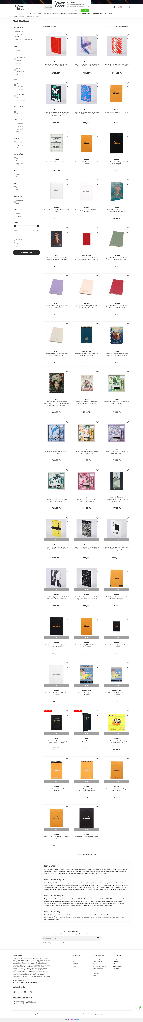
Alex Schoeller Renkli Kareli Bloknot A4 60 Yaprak (116, 693)
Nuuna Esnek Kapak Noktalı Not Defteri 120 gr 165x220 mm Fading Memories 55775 (117, 549)
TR (120, 7)
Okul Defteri (19, 34)
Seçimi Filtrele (26, 252)
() (128, 7)
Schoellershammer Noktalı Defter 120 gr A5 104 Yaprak (116, 500)
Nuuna (17, 55)
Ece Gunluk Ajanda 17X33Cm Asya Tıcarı (86, 741)
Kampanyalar (116, 961)
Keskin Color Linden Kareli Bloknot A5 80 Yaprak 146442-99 (86, 354)
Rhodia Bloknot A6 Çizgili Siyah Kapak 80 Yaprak (116, 646)
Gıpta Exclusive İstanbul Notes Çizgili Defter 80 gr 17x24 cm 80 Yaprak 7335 (116, 354)
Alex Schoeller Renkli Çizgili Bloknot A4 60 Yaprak (86, 693)
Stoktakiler (18, 240)
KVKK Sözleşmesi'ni (49, 943)
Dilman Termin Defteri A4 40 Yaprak (56, 162)
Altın (16, 203)
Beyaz (17, 84)
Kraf (16, 74)
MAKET (55, 13)
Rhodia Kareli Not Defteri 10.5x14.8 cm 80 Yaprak (56, 693)
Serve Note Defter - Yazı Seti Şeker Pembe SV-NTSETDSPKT (86, 500)
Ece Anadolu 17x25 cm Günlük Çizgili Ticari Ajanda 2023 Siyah (56, 741)
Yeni (16, 247)
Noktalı (17, 216)
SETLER (63, 13)
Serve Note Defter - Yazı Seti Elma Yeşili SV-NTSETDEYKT (116, 402)
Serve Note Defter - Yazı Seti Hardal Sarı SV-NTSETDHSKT (87, 452)
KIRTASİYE (47, 13)
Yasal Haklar (96, 973)
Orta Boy (18, 142)
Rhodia (116, 110)
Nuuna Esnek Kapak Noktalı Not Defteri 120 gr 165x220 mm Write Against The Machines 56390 (56, 114)
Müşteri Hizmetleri (118, 966)
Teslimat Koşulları (97, 959)
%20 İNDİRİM (108, 13)
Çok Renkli (18, 200)
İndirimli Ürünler (117, 963)
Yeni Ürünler (116, 968)
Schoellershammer (116, 497)
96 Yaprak (18, 132)
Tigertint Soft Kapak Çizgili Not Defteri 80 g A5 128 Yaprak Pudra (86, 306)
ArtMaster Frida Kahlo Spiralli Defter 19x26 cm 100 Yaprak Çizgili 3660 (56, 258)
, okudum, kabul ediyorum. (55, 943)
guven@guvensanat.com (103, 1014)
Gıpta (17, 69)
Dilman (17, 63)
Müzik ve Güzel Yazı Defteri (23, 39)
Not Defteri (19, 37)
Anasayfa (15, 16)
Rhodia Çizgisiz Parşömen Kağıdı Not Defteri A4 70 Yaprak (116, 598)
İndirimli (17, 243)
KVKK (94, 975)
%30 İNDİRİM (97, 13)
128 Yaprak (18, 129)
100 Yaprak (18, 124)
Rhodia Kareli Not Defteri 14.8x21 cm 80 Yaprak (56, 210)
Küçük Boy (18, 145)
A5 (16, 111)
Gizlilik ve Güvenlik (98, 968)
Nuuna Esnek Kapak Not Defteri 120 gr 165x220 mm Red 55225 (56, 65)
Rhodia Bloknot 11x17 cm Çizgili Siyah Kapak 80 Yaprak (56, 646)
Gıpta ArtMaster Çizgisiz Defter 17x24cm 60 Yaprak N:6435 (116, 210)
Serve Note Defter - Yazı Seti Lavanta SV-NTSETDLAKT (116, 452)
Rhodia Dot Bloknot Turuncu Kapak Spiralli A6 (56, 789)
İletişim (115, 973)
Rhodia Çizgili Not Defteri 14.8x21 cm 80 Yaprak (86, 210)
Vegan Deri (18, 164)
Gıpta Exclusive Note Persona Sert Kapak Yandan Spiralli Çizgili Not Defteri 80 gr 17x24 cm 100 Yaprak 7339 (56, 403)
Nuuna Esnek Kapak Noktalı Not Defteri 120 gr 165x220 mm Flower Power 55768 (87, 114)
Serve (117, 399)
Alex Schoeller (19, 58)
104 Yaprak (18, 126)
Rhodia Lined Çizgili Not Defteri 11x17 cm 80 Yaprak (86, 646)
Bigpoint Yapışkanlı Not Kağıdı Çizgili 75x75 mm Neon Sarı (117, 741)
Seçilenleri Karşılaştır (49, 26)
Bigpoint (18, 60)
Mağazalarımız (117, 971)
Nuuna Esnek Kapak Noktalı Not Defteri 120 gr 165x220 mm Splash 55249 (87, 65)
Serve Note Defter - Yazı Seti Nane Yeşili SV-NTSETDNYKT (56, 500)
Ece (16, 66)
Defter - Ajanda (30, 16)
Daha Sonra (75, 10)
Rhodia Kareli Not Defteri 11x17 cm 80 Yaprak (86, 162)
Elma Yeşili (18, 86)
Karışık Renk (19, 95)
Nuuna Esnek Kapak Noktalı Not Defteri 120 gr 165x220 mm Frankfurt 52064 (87, 548)
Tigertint (117, 255)
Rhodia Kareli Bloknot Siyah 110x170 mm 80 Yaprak (117, 162)
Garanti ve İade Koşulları (99, 966)
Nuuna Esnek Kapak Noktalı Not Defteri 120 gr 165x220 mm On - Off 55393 (117, 65)
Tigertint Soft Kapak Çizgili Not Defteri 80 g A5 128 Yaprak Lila (56, 306)
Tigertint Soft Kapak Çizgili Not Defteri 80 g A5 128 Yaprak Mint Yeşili (116, 258)
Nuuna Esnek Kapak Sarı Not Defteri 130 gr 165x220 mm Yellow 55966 (56, 548)
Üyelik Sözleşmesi (98, 961)
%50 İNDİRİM (86, 13)
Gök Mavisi (18, 89)
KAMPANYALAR (74, 13)
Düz (16, 177)
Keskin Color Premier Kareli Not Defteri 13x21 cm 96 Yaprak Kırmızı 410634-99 (87, 258)
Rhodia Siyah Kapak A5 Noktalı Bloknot (86, 836)
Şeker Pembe (19, 100)
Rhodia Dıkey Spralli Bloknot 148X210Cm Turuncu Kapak (86, 789)
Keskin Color (19, 71)
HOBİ (39, 13)
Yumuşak (18, 161)
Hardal (17, 92)
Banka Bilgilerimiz (97, 971)
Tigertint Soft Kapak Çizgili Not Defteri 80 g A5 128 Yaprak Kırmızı (116, 306)
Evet (85, 10)
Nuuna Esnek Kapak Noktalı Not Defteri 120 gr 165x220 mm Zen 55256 (56, 598)
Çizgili (17, 214)
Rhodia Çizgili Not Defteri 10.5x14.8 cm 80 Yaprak (116, 113)
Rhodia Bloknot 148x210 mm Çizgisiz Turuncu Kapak (117, 789)
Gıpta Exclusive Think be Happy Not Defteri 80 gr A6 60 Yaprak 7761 (86, 402)
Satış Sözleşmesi (97, 963)
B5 (16, 113)
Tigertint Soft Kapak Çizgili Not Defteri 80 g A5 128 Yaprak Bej (56, 354)
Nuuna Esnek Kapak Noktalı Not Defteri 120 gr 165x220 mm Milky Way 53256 (87, 598)
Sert (16, 158)
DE (16, 187)
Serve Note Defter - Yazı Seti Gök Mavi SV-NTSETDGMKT (56, 452)
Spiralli (17, 174)
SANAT (32, 13)
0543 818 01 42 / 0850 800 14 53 (25, 982)
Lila (16, 97)
